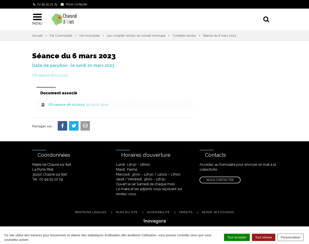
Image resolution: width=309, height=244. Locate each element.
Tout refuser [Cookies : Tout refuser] (263, 237)
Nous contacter (220, 180)
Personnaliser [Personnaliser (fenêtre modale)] (290, 237)
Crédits (185, 212)
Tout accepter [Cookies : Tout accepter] (237, 237)
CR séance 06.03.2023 (50, 75)
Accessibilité (158, 212)
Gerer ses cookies (218, 212)
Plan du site (127, 212)
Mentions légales (90, 212)
